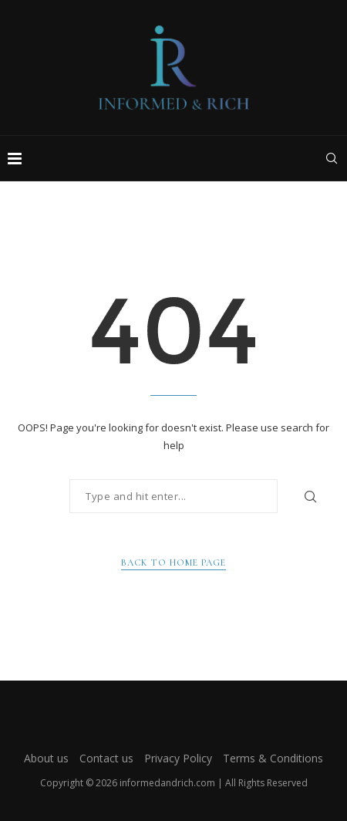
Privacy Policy (178, 758)
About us (46, 758)
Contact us (106, 758)
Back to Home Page (173, 562)
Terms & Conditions (273, 758)
